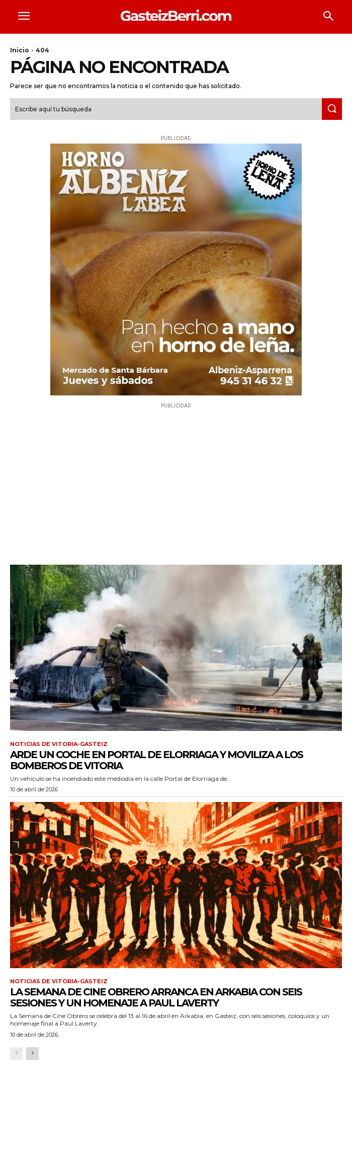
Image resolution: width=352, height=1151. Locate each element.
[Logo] (176, 15)
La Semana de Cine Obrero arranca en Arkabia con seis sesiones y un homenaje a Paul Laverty (156, 997)
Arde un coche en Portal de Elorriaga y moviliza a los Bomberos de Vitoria (156, 760)
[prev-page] (16, 1053)
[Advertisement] (176, 481)
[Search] (332, 109)
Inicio (19, 50)
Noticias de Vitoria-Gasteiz (59, 744)
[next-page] (32, 1053)
